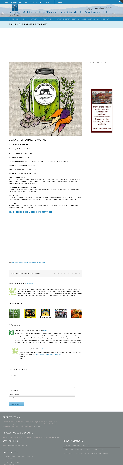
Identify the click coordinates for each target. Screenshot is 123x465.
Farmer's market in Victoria (37, 262)
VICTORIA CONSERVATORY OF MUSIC (18, 457)
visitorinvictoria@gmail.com (18, 445)
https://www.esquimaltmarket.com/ (48, 354)
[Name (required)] (42, 390)
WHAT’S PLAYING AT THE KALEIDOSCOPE (87, 449)
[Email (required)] (42, 394)
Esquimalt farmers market (20, 262)
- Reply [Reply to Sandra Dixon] (45, 330)
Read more (38, 426)
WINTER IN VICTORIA (12, 463)
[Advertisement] (61, 42)
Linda (30, 283)
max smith (67, 445)
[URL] (42, 397)
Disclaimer (55, 437)
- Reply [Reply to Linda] (43, 349)
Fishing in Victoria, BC (82, 445)
